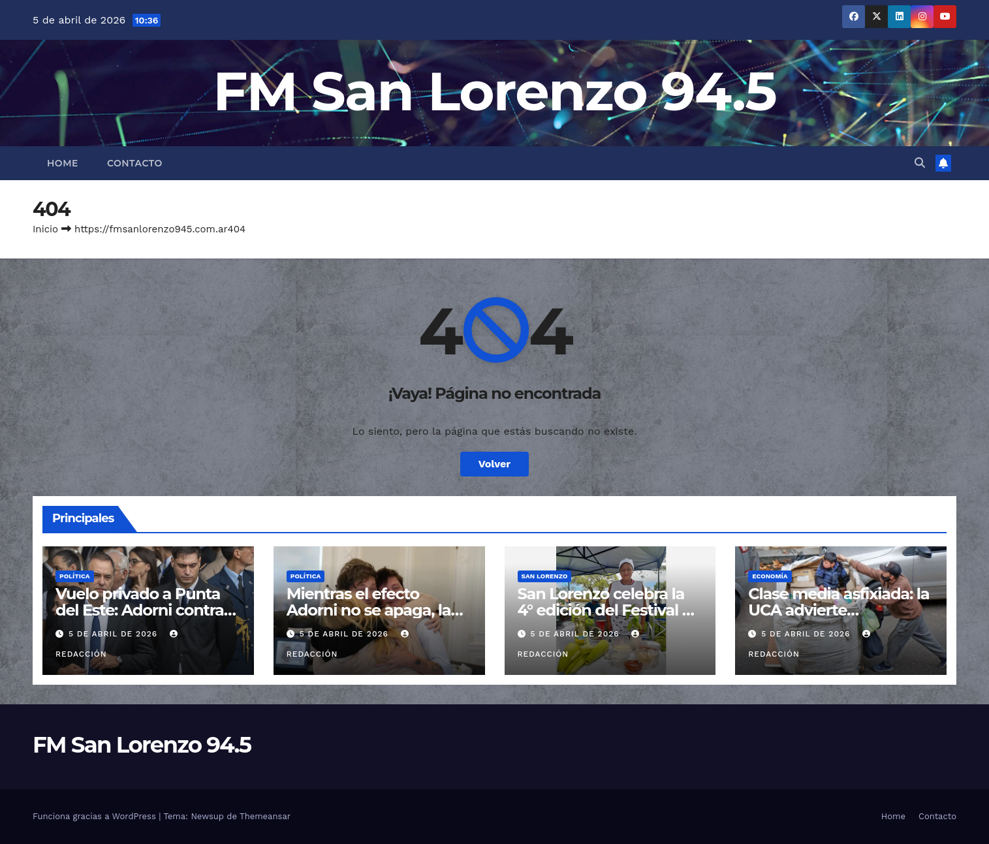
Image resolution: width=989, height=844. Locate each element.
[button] (920, 163)
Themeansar (265, 816)
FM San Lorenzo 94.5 (494, 91)
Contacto (135, 163)
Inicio (45, 229)
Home (62, 163)
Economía (769, 576)
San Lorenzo (545, 576)
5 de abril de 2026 (115, 633)
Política (74, 576)
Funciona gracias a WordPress (96, 816)
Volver (495, 464)
